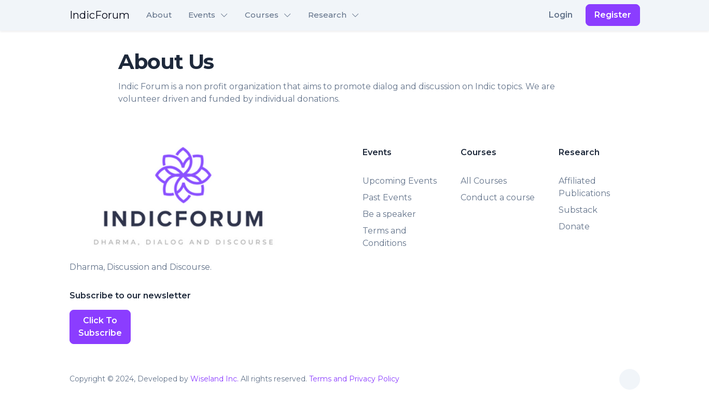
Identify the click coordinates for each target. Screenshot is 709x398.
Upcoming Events (400, 181)
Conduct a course (498, 197)
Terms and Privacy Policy (354, 378)
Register (612, 15)
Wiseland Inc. (214, 378)
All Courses (484, 181)
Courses (262, 15)
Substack (578, 210)
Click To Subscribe (100, 326)
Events (201, 15)
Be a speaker (389, 214)
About (159, 15)
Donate (574, 226)
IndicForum (99, 15)
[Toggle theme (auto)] (629, 379)
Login (561, 15)
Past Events (387, 197)
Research (327, 15)
